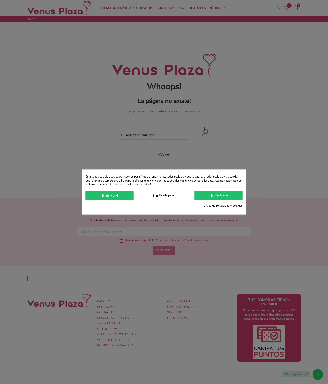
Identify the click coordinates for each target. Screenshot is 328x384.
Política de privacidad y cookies (222, 206)
